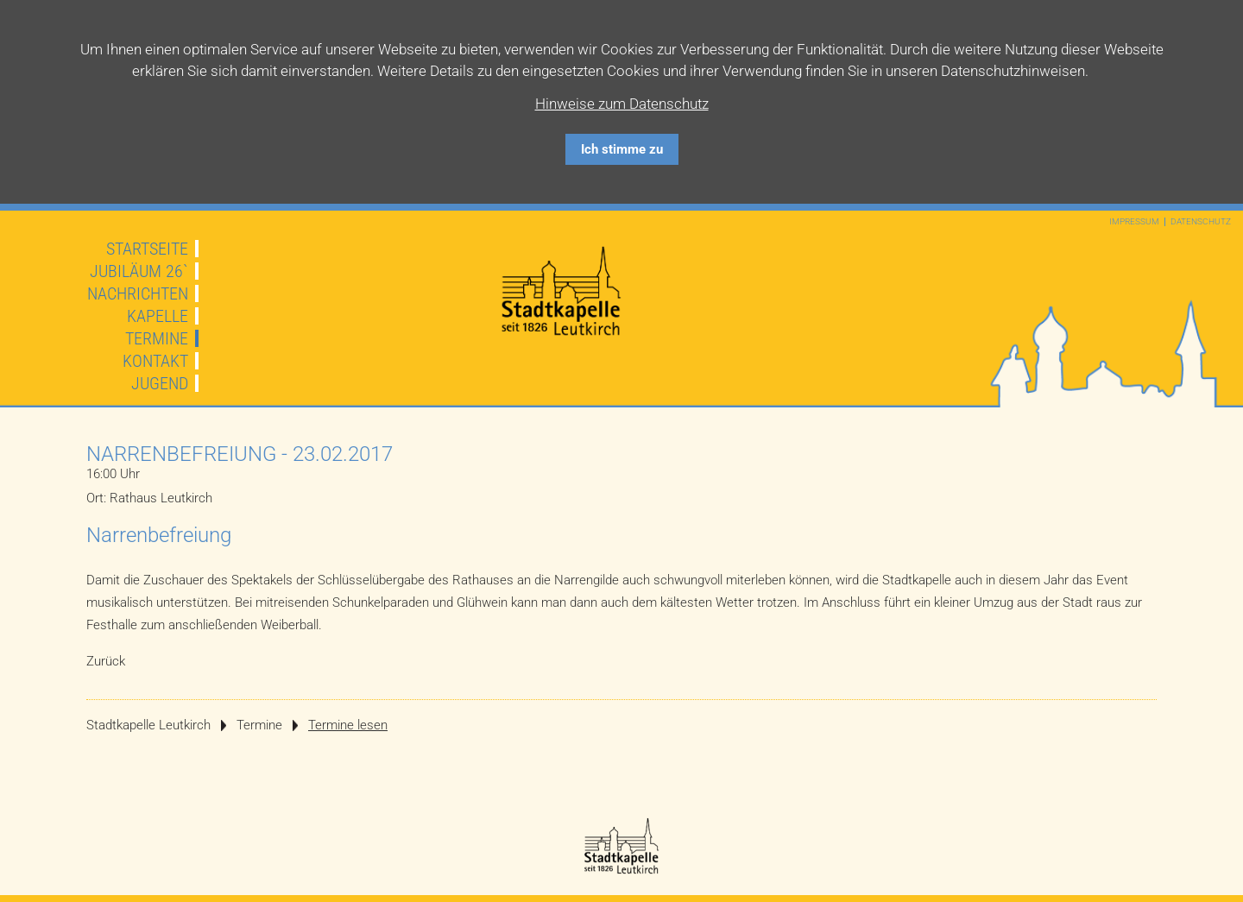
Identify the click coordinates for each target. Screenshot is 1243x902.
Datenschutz (1200, 222)
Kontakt (155, 360)
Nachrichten (137, 293)
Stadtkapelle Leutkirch (148, 725)
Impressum (1134, 222)
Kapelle (157, 316)
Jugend (159, 383)
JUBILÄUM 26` (139, 271)
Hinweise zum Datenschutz (622, 103)
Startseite (147, 248)
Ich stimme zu (622, 149)
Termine (156, 338)
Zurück (105, 661)
